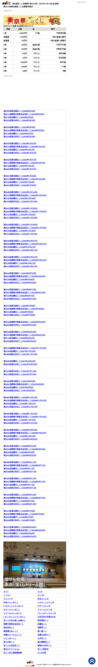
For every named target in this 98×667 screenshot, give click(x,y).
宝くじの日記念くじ (12, 645)
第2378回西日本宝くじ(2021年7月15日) (20, 371)
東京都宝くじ (43, 620)
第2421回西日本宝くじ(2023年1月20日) (20, 185)
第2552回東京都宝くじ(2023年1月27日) (20, 143)
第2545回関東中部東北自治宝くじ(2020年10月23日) (25, 433)
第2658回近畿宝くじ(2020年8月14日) (19, 501)
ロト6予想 (42, 653)
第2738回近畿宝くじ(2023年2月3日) (19, 133)
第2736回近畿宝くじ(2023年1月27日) (19, 150)
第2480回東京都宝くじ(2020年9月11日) (20, 462)
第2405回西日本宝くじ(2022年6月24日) (20, 341)
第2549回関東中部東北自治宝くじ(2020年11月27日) (25, 400)
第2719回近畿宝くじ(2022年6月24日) (19, 338)
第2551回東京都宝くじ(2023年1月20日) (20, 176)
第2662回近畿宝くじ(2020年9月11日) (19, 468)
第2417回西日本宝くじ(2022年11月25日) (20, 218)
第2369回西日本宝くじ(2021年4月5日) (19, 390)
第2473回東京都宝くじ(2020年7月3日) (19, 511)
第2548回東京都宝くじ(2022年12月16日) (20, 192)
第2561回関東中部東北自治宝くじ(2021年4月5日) (24, 384)
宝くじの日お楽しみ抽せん (14, 620)
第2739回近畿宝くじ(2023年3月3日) (19, 117)
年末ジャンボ (43, 599)
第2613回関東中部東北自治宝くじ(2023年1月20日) (24, 179)
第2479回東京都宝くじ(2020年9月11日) (20, 478)
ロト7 (6, 592)
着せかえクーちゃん (12, 649)
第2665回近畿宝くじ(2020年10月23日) (20, 436)
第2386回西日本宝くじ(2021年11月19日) (20, 354)
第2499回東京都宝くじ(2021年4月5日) (19, 381)
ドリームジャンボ (45, 609)
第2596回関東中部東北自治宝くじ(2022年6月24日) (24, 322)
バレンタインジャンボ (47, 613)
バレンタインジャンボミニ (14, 617)
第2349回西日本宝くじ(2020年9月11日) (20, 488)
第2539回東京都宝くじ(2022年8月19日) (20, 289)
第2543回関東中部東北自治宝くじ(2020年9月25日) (24, 449)
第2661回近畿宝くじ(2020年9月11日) (19, 485)
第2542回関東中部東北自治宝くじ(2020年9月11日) (24, 465)
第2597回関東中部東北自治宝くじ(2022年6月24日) (24, 335)
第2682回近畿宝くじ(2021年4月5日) (19, 387)
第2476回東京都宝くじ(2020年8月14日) (20, 495)
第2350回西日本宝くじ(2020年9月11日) (20, 471)
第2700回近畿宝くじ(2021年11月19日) (20, 351)
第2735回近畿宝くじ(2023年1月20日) (19, 182)
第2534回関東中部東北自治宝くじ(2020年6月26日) (24, 530)
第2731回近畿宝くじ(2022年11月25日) (20, 214)
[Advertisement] (19, 90)
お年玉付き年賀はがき (47, 617)
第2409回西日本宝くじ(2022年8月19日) (20, 299)
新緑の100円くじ (45, 645)
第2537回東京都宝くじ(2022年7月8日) (19, 306)
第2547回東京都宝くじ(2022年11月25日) (20, 208)
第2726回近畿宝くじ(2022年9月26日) (19, 279)
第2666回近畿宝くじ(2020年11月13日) (20, 420)
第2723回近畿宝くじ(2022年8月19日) (19, 296)
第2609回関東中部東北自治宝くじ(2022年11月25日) (25, 211)
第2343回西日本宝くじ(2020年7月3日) (19, 520)
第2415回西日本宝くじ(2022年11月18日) (20, 234)
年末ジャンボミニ (11, 602)
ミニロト (7, 595)
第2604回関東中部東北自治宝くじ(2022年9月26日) (24, 276)
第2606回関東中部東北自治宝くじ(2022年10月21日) (25, 244)
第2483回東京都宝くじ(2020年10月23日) (20, 430)
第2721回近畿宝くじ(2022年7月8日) (19, 312)
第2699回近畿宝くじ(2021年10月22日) (20, 361)
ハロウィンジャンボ (46, 602)
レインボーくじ (10, 638)
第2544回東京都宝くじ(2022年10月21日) (20, 241)
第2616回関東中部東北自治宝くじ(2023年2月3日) (24, 130)
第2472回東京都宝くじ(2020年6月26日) (20, 527)
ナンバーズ (8, 599)
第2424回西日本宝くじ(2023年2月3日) (19, 137)
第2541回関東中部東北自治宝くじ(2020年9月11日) (24, 482)
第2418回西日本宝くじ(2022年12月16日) (20, 201)
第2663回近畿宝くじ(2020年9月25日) (19, 452)
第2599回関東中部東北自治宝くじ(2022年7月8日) (24, 309)
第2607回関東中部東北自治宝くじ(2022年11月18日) (25, 228)
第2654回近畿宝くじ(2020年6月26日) (19, 533)
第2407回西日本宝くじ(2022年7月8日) (19, 315)
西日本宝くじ (9, 627)
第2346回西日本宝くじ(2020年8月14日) (20, 504)
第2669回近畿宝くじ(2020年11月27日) (20, 404)
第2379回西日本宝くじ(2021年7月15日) (20, 374)
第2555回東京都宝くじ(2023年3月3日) (19, 111)
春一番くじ (42, 631)
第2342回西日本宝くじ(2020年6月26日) (20, 536)
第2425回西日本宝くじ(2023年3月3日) (19, 120)
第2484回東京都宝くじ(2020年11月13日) (20, 414)
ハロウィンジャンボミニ (14, 606)
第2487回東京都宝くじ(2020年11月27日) (20, 397)
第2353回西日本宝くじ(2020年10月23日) (20, 439)
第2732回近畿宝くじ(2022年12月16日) (20, 198)
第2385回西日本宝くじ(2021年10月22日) (20, 364)
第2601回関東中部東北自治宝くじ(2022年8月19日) (24, 292)
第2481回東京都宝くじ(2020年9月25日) (20, 446)
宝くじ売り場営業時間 (13, 653)
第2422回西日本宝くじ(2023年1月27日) (20, 153)
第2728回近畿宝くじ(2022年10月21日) (20, 247)
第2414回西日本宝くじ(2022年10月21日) (20, 250)
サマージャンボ (44, 606)
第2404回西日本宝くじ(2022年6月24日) (20, 325)
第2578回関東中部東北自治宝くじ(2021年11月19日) (25, 348)
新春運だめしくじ (11, 631)
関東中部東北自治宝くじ (14, 624)
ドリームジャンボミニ (13, 613)
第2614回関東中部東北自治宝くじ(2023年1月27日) (24, 147)
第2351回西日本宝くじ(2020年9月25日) (20, 455)
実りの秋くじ (9, 642)
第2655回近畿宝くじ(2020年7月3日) (19, 517)
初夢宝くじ (42, 627)
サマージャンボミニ (12, 609)
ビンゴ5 (41, 595)
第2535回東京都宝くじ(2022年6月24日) (20, 332)
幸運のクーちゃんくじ (13, 635)
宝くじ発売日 (43, 649)
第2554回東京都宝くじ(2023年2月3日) (19, 127)
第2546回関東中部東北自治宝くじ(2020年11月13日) (25, 417)
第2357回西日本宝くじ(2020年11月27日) (20, 407)
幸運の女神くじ (44, 635)
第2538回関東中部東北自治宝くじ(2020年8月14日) (24, 498)
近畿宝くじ (42, 624)
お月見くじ (42, 638)
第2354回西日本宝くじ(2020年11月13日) (20, 423)
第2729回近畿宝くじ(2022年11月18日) (20, 231)
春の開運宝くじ (44, 642)
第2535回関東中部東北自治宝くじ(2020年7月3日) (24, 514)
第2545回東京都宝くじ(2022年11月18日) (20, 225)
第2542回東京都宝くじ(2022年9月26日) (20, 273)
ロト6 (40, 592)
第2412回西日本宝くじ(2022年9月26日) (20, 283)
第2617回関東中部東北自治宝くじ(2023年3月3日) (24, 114)
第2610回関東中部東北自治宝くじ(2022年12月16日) (25, 195)
